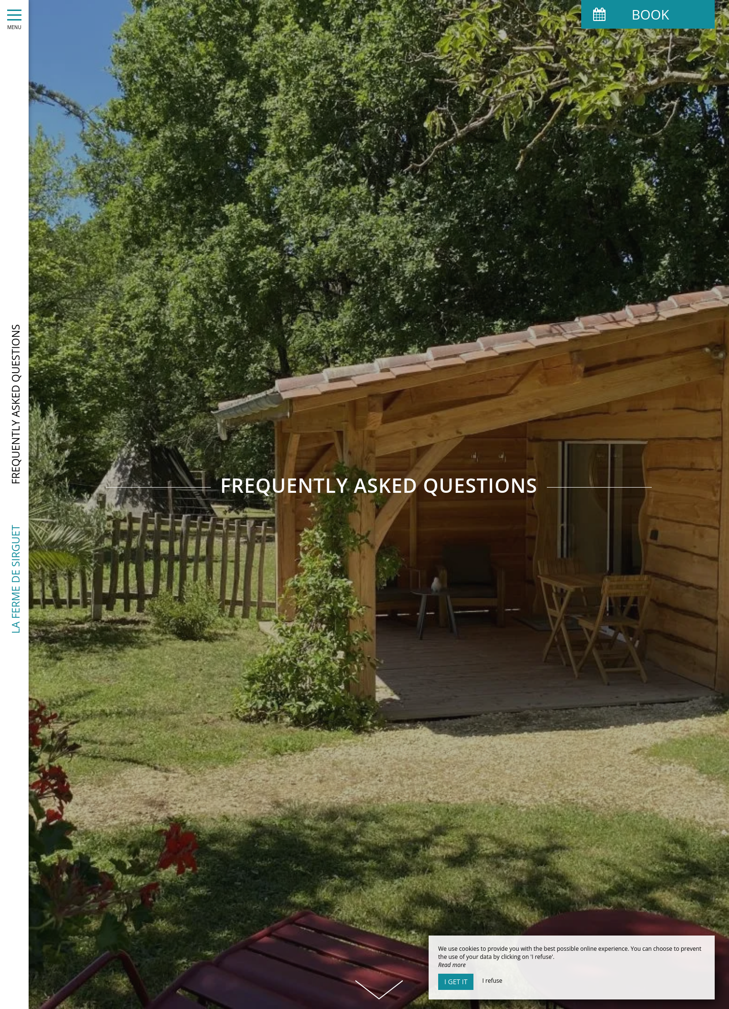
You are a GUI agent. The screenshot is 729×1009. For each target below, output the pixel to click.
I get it (455, 981)
